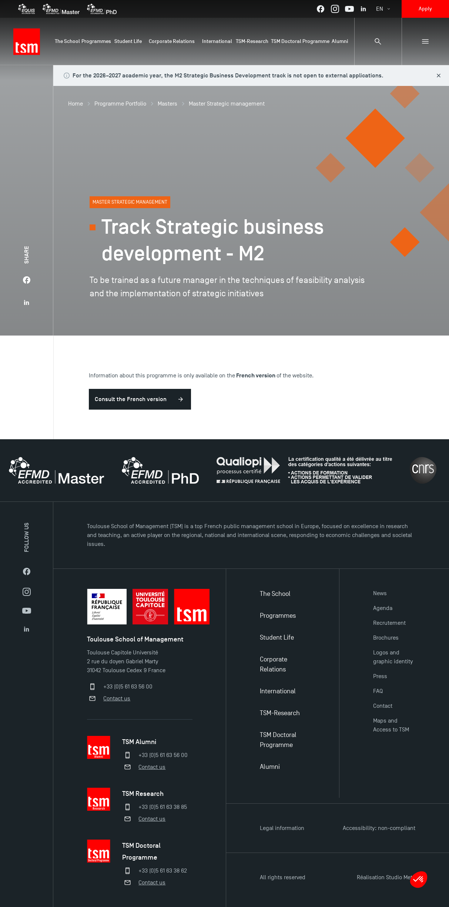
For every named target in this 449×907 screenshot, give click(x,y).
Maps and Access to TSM (391, 725)
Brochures (386, 637)
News (380, 593)
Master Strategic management (227, 103)
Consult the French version (131, 399)
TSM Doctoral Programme (278, 740)
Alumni (270, 767)
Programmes (278, 616)
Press (380, 676)
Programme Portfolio (120, 103)
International (278, 691)
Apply (425, 9)
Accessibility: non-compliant (379, 828)
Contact (382, 706)
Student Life (277, 637)
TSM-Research (280, 713)
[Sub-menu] (425, 41)
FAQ (378, 691)
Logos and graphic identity (393, 657)
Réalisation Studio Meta (386, 877)
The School (275, 594)
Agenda (382, 608)
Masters (167, 103)
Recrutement (389, 623)
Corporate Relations (273, 664)
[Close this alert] (438, 75)
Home (75, 103)
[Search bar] (378, 41)
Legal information (282, 828)
